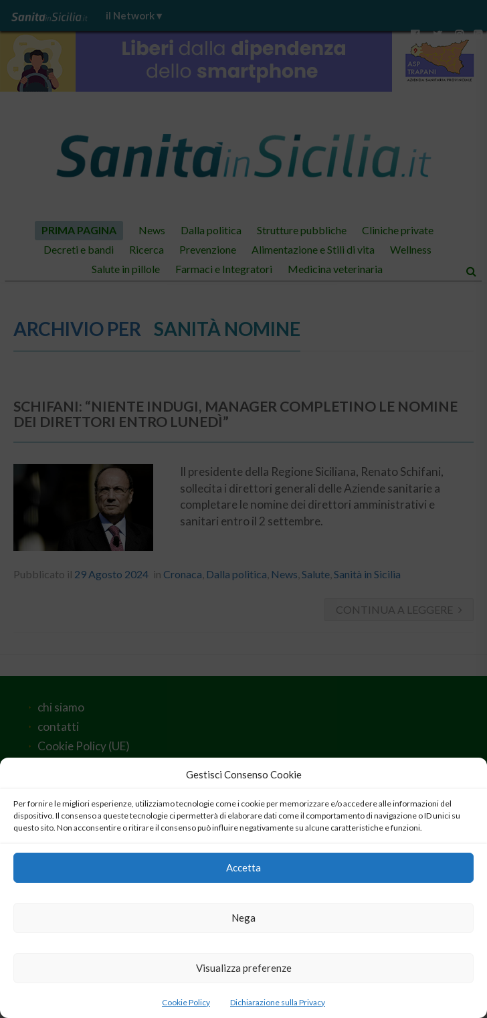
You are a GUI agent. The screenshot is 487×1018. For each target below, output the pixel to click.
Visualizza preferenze (244, 968)
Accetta (243, 867)
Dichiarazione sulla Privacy (277, 1002)
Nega (243, 918)
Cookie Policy (186, 1002)
